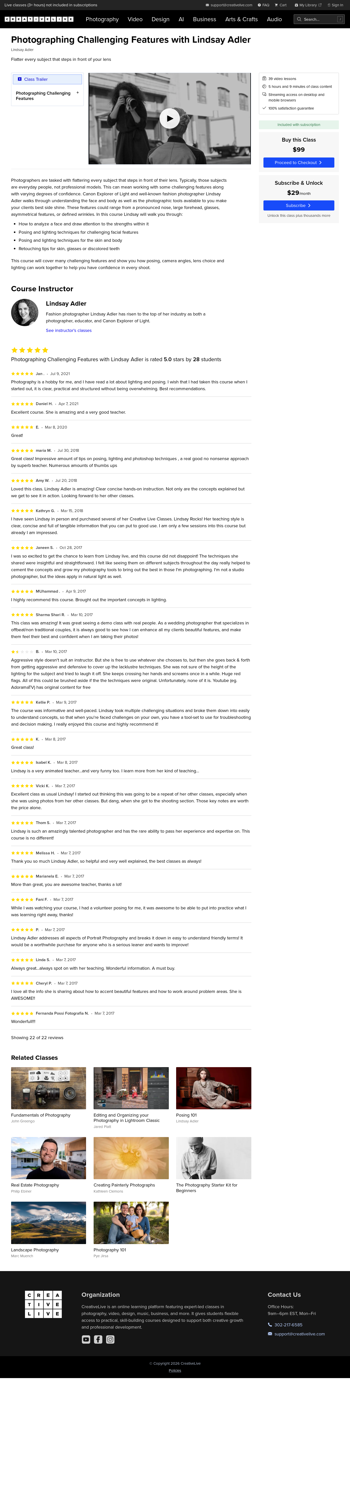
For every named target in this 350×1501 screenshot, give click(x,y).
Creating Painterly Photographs (124, 1185)
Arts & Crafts (241, 19)
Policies (175, 1370)
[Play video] (170, 118)
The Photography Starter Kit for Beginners (206, 1188)
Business (204, 19)
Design (161, 19)
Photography (102, 19)
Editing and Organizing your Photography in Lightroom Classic (127, 1118)
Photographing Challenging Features (43, 95)
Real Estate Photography (35, 1185)
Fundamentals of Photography (40, 1115)
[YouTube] (86, 1339)
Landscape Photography (35, 1250)
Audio (274, 19)
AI (181, 19)
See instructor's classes (69, 330)
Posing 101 (186, 1115)
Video (135, 19)
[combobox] (319, 19)
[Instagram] (110, 1339)
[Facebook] (98, 1339)
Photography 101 (110, 1250)
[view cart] (281, 5)
